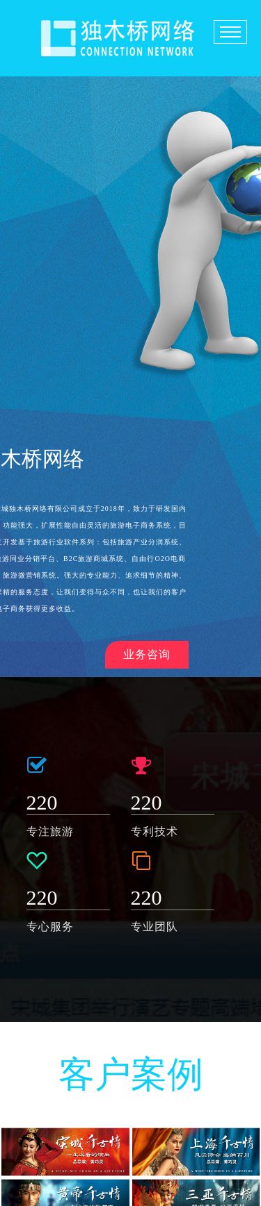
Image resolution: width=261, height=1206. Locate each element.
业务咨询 (147, 654)
